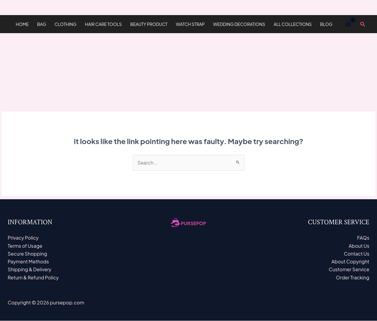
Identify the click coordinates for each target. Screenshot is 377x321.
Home (22, 24)
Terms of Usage (25, 246)
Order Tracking (352, 278)
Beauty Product (149, 24)
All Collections (293, 24)
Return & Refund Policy (33, 278)
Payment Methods (28, 262)
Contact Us (356, 253)
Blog (326, 24)
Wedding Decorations (239, 24)
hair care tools (103, 24)
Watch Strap (190, 24)
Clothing (66, 24)
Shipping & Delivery (30, 269)
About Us (358, 246)
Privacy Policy (23, 238)
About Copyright (350, 262)
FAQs (363, 238)
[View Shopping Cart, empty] (348, 24)
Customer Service (348, 269)
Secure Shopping (28, 253)
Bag (41, 24)
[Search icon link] (363, 24)
